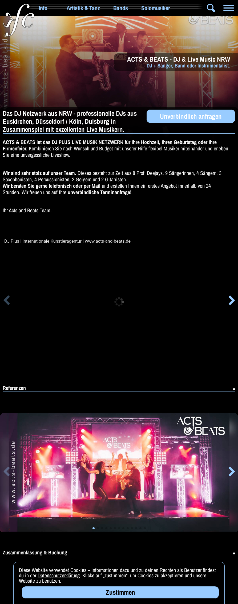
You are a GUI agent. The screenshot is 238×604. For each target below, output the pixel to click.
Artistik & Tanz (83, 8)
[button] (6, 301)
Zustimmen (120, 592)
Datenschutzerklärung (59, 575)
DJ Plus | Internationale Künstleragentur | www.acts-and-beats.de (67, 241)
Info (43, 8)
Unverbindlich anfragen (191, 116)
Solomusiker (155, 8)
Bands (120, 8)
